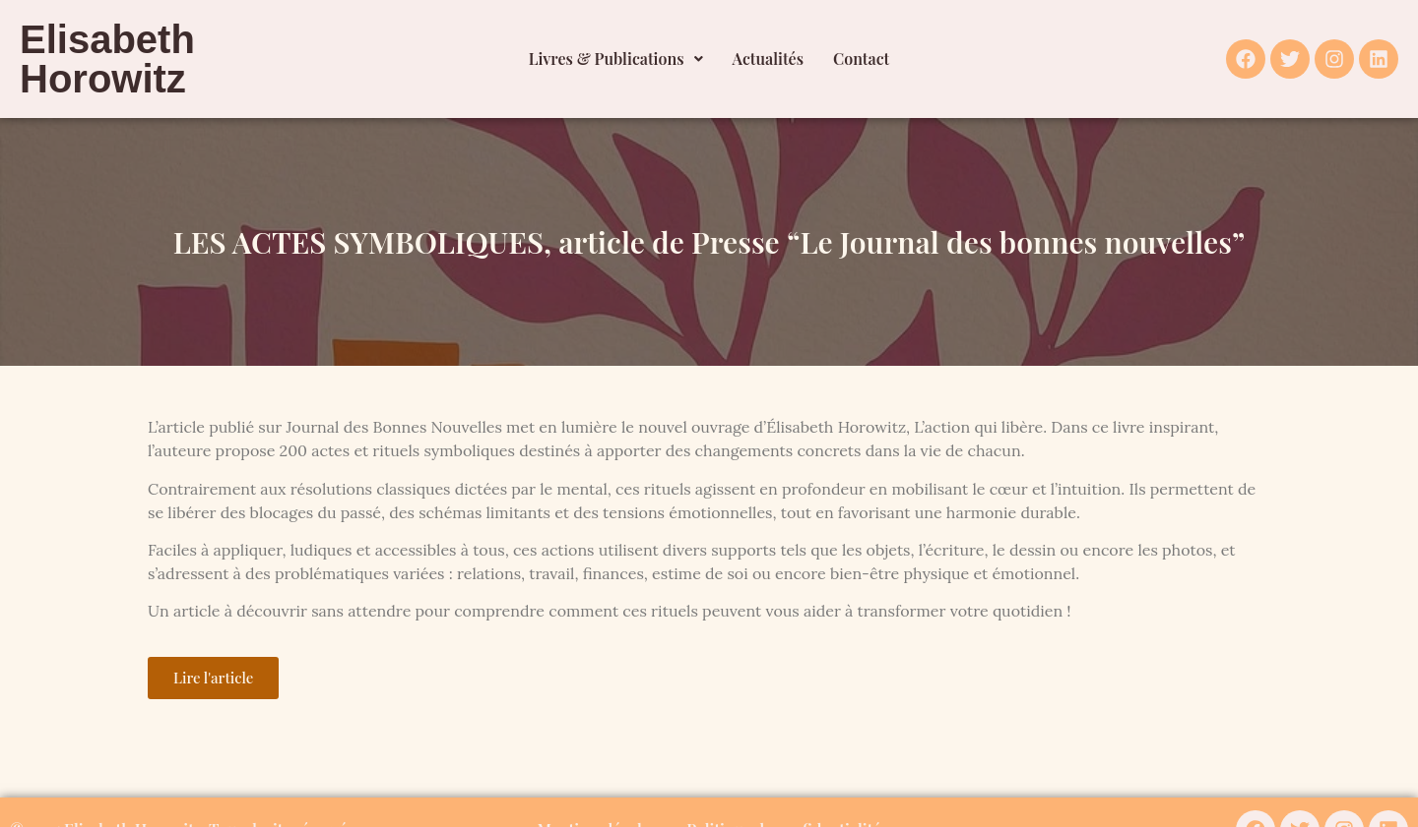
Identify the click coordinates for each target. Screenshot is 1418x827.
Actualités (769, 58)
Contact (861, 58)
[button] (616, 59)
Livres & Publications (616, 58)
